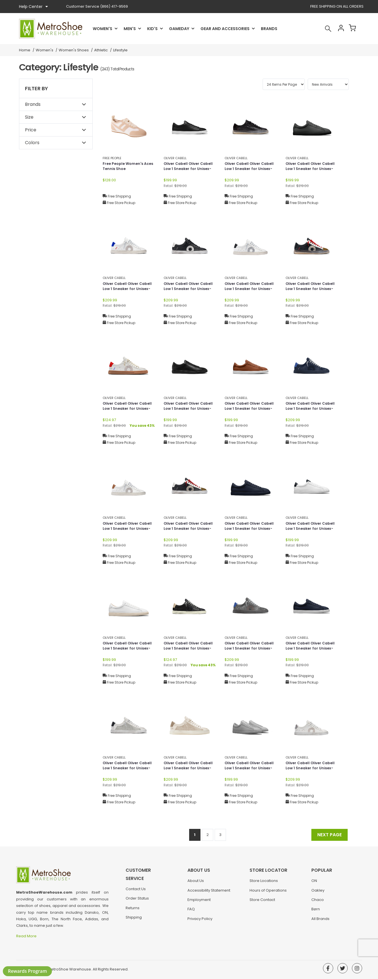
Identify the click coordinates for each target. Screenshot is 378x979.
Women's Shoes (74, 50)
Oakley (317, 893)
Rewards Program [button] (27, 971)
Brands (269, 28)
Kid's (152, 28)
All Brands (320, 921)
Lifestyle (120, 50)
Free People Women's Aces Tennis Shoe (125, 167)
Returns (133, 902)
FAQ (191, 912)
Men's (130, 28)
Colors (32, 142)
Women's (102, 28)
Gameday (179, 28)
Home (24, 50)
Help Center (33, 6)
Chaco (317, 902)
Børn (315, 912)
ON (314, 883)
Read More (26, 936)
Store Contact (262, 902)
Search (321, 29)
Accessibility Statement (208, 893)
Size (29, 117)
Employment (199, 902)
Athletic (101, 50)
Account (336, 29)
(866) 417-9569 (97, 6)
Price (30, 130)
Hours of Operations (268, 893)
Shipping (134, 912)
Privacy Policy (199, 921)
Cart (351, 29)
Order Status (137, 893)
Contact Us (136, 883)
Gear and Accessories (225, 28)
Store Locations (264, 883)
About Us (195, 883)
